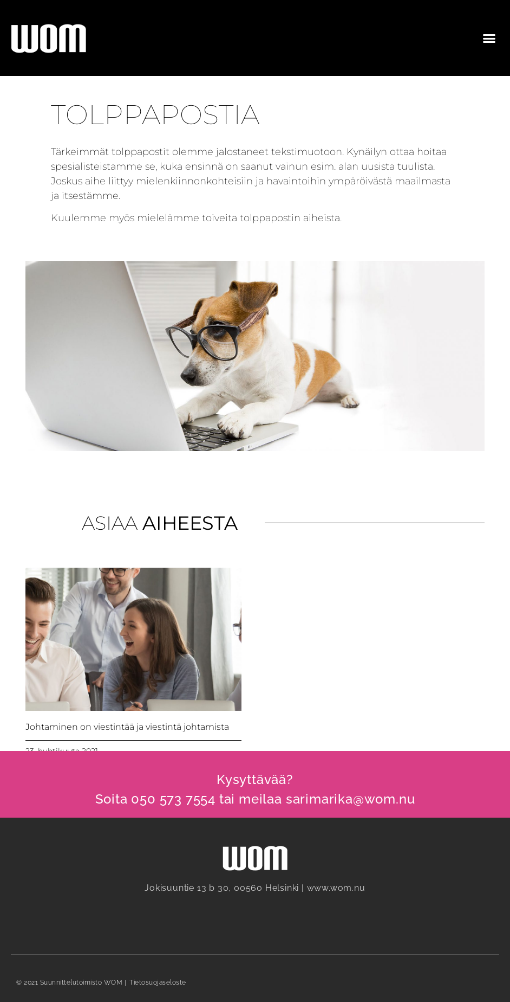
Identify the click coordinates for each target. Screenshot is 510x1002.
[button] (489, 38)
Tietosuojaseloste (157, 982)
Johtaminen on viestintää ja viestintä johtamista (127, 727)
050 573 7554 (173, 799)
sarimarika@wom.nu (350, 799)
